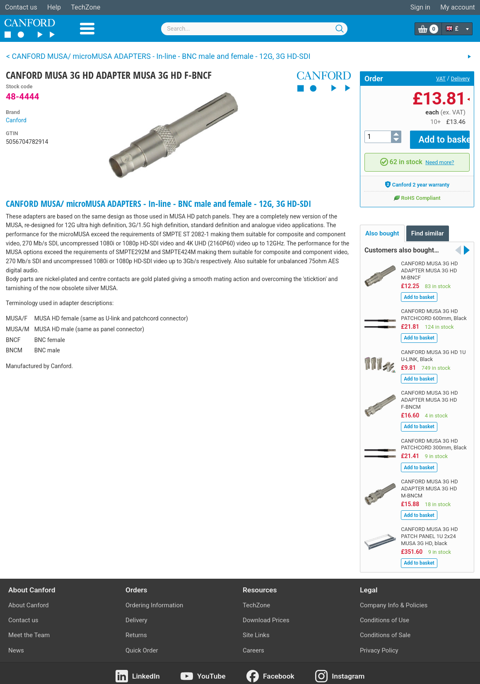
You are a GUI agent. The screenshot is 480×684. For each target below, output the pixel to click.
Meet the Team (29, 629)
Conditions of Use (384, 615)
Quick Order (141, 644)
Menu (87, 28)
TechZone (85, 7)
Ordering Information (154, 600)
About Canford (28, 600)
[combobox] (254, 28)
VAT (441, 78)
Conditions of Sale (385, 629)
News (16, 644)
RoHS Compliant (416, 192)
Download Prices (266, 615)
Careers (253, 644)
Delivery (460, 78)
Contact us (21, 7)
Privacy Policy (379, 644)
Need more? (439, 156)
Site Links (256, 629)
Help (54, 7)
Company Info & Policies (393, 600)
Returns (136, 629)
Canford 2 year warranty (417, 179)
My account (457, 7)
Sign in (420, 7)
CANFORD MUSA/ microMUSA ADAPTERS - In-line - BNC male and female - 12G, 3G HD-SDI (158, 203)
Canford (16, 120)
